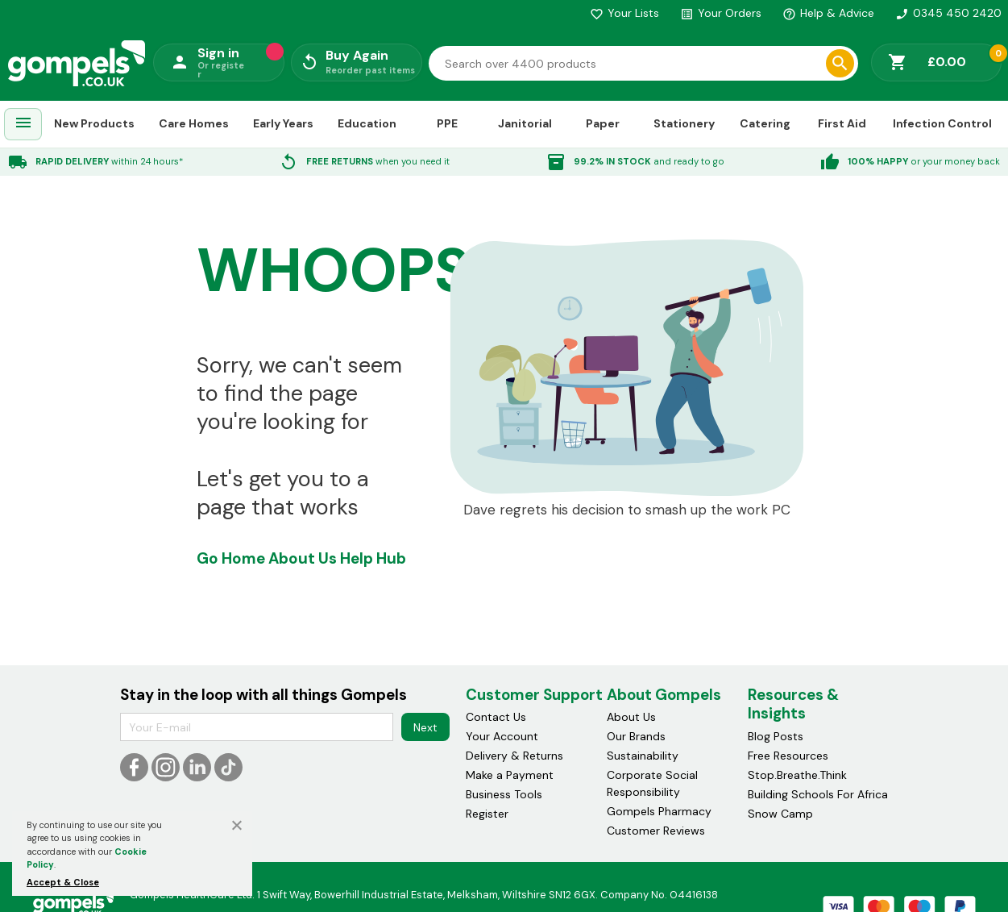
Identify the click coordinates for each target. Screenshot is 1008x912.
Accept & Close (63, 882)
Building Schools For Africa (818, 794)
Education (367, 123)
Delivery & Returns (514, 755)
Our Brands (636, 736)
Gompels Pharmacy (659, 811)
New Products (94, 123)
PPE (447, 123)
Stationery (684, 123)
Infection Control (942, 123)
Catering (765, 123)
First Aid (842, 123)
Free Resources (788, 755)
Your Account (502, 736)
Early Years (283, 123)
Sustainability (642, 755)
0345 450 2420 (948, 13)
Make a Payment (510, 775)
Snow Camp (780, 813)
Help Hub (373, 558)
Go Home (231, 558)
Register (487, 813)
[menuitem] (23, 124)
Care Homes (194, 123)
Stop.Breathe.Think (797, 775)
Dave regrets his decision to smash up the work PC (626, 510)
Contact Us (496, 717)
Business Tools (504, 794)
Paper (603, 123)
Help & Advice (828, 13)
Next (425, 727)
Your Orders (720, 13)
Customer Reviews (656, 830)
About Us (302, 558)
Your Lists (624, 13)
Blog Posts (775, 736)
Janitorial (525, 123)
